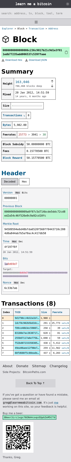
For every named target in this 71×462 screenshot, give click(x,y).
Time (6, 241)
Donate (22, 366)
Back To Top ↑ (35, 383)
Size (44, 312)
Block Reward (12, 157)
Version (8, 192)
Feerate (57, 312)
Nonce (7, 282)
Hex (24, 181)
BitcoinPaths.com (34, 372)
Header (13, 173)
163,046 (22, 82)
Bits (25, 192)
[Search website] (35, 13)
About (7, 366)
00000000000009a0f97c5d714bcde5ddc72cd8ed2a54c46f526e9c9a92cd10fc (34, 213)
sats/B (65, 323)
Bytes (7, 125)
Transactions (12, 115)
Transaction (36, 28)
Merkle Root (11, 223)
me (56, 402)
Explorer (7, 28)
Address (53, 28)
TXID (17, 312)
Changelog (59, 366)
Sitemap (39, 366)
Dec (21, 241)
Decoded (9, 181)
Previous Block (12, 206)
